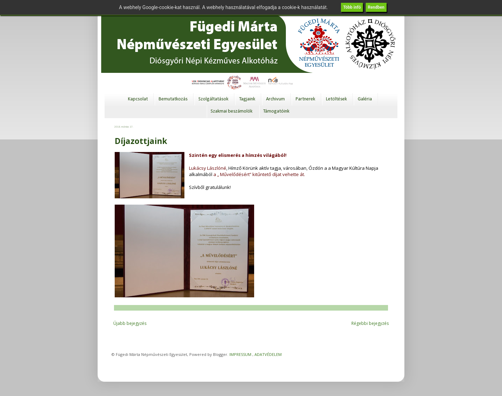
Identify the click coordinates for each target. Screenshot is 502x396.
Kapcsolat (138, 99)
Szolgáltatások (213, 99)
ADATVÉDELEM (268, 354)
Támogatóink (276, 111)
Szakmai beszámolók (231, 111)
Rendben (376, 7)
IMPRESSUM (240, 354)
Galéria (365, 99)
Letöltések (336, 99)
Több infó (352, 7)
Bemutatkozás (173, 99)
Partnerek (305, 99)
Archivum (275, 99)
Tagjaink (247, 99)
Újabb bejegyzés (129, 323)
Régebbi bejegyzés (370, 323)
